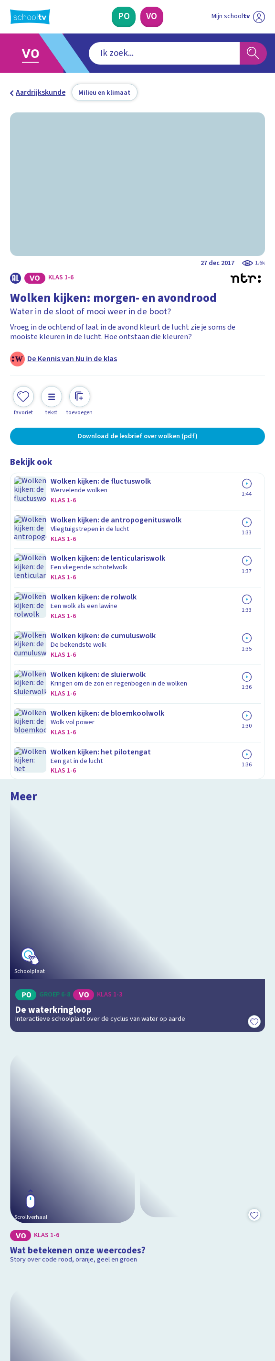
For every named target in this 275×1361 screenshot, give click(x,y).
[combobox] (124, 53)
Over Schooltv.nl (43, 1130)
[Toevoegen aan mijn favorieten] (23, 400)
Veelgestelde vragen (52, 1117)
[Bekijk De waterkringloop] (137, 560)
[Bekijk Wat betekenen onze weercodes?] (137, 719)
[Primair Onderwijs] (124, 17)
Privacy (25, 1144)
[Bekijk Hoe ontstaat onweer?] (137, 874)
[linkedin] (56, 1284)
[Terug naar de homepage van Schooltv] (30, 16)
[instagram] (35, 1284)
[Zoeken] (253, 53)
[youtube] (77, 1284)
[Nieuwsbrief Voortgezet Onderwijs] (186, 1212)
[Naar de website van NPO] (258, 17)
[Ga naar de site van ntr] (229, 1307)
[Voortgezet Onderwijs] (152, 17)
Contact (26, 1104)
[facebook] (14, 1284)
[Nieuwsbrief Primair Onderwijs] (89, 1212)
